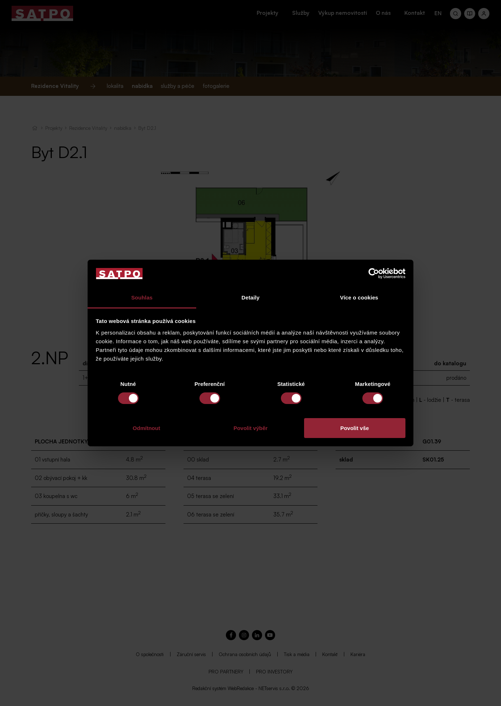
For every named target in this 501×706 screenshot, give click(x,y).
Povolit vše (354, 428)
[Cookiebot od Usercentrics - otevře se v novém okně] (373, 273)
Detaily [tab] (250, 297)
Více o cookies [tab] (359, 297)
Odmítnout (146, 428)
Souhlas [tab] (141, 297)
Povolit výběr (250, 428)
